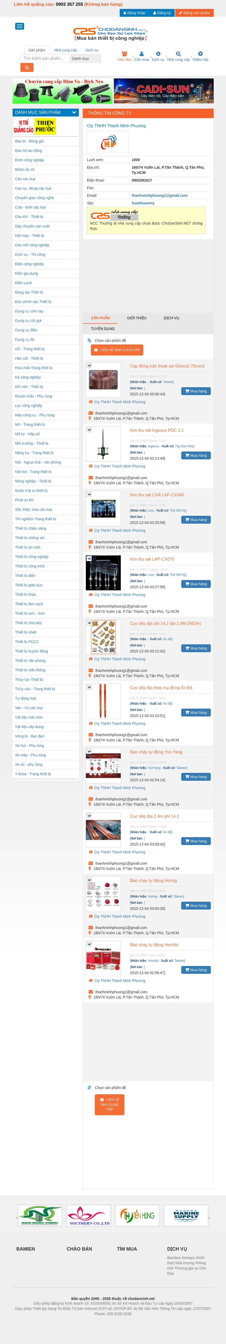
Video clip (200, 56)
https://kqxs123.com (138, 1322)
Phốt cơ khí (24, 500)
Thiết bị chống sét (30, 538)
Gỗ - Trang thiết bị (30, 349)
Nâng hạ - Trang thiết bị (34, 453)
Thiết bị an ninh (28, 547)
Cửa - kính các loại (30, 207)
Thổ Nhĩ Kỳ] (178, 510)
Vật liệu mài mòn (29, 717)
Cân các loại (25, 179)
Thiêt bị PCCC (27, 642)
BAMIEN (25, 1249)
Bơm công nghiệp (29, 160)
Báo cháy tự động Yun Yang (156, 752)
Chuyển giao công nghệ (34, 198)
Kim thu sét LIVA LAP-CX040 (157, 495)
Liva (151, 510)
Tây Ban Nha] (184, 446)
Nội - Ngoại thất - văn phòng (38, 462)
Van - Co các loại (29, 708)
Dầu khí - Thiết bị (29, 217)
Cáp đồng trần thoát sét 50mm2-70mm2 (167, 366)
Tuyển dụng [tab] (103, 329)
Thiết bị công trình (30, 566)
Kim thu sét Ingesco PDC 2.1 (157, 430)
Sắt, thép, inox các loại (33, 509)
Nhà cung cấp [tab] (65, 50)
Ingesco (153, 446)
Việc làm (125, 56)
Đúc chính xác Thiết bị (33, 302)
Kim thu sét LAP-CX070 (152, 559)
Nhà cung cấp (178, 56)
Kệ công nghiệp (28, 377)
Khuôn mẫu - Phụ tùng (33, 396)
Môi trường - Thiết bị (32, 443)
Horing (152, 896)
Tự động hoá (25, 698)
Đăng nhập (134, 13)
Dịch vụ (158, 56)
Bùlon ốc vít (24, 169)
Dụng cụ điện (26, 330)
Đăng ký (162, 13)
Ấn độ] (167, 639)
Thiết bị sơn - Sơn (30, 613)
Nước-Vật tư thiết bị (31, 490)
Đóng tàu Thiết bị (29, 292)
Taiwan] (168, 382)
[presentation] (17, 1217)
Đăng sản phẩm (194, 13)
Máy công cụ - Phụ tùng (34, 415)
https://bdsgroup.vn (106, 1322)
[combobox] (99, 58)
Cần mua (141, 56)
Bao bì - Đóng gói (29, 141)
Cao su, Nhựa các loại (33, 188)
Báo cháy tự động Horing (153, 880)
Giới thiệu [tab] (137, 318)
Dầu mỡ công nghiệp (32, 245)
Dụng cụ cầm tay (29, 311)
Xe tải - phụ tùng (28, 764)
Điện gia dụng (26, 273)
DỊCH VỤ (177, 1249)
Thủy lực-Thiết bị (29, 679)
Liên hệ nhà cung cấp (117, 350)
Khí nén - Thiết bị (29, 387)
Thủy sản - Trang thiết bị (35, 689)
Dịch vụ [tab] (92, 50)
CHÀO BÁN (79, 1249)
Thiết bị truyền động (31, 651)
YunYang (154, 768)
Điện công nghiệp (29, 264)
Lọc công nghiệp (28, 405)
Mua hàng (196, 391)
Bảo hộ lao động (28, 150)
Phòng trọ (80, 1322)
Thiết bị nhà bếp (28, 623)
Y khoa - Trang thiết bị (33, 774)
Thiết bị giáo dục (29, 585)
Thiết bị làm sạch (29, 604)
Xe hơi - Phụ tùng (29, 745)
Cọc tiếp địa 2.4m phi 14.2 (154, 816)
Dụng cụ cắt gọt (28, 320)
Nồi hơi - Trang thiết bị (33, 472)
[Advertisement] (148, 276)
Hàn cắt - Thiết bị (29, 358)
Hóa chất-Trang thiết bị (34, 368)
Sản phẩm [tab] (37, 50)
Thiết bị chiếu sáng (30, 528)
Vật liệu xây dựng (29, 727)
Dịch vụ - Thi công (30, 254)
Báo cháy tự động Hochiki (154, 945)
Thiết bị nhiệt (25, 632)
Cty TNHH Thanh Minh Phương (117, 402)
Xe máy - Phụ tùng (30, 755)
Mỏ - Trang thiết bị (30, 424)
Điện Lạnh (23, 283)
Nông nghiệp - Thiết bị (33, 481)
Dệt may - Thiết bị (30, 235)
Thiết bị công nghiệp (31, 557)
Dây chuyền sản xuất (32, 226)
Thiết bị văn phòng (30, 660)
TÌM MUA (127, 1249)
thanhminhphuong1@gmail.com (160, 195)
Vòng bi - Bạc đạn (30, 736)
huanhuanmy (143, 203)
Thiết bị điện (25, 575)
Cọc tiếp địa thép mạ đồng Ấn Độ (161, 688)
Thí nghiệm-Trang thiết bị (35, 519)
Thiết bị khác (25, 594)
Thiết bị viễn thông (30, 670)
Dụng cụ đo (25, 339)
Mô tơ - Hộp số (27, 434)
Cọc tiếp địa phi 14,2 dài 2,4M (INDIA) (165, 623)
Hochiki (153, 961)
